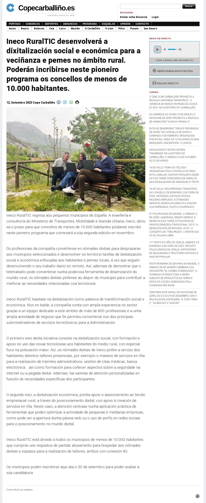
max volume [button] (180, 49)
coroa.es (28, 489)
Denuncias (70, 24)
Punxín (134, 28)
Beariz (25, 28)
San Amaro (150, 28)
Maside (75, 28)
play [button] (157, 49)
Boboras (39, 28)
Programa (89, 24)
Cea (51, 28)
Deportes (51, 24)
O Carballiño (92, 28)
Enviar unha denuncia (133, 17)
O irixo (109, 28)
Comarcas (33, 24)
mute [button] (165, 49)
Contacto (142, 24)
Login (155, 17)
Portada (15, 24)
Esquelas (108, 24)
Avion (12, 28)
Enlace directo (165, 83)
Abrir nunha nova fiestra (172, 71)
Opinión (125, 24)
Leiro (62, 28)
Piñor (121, 28)
